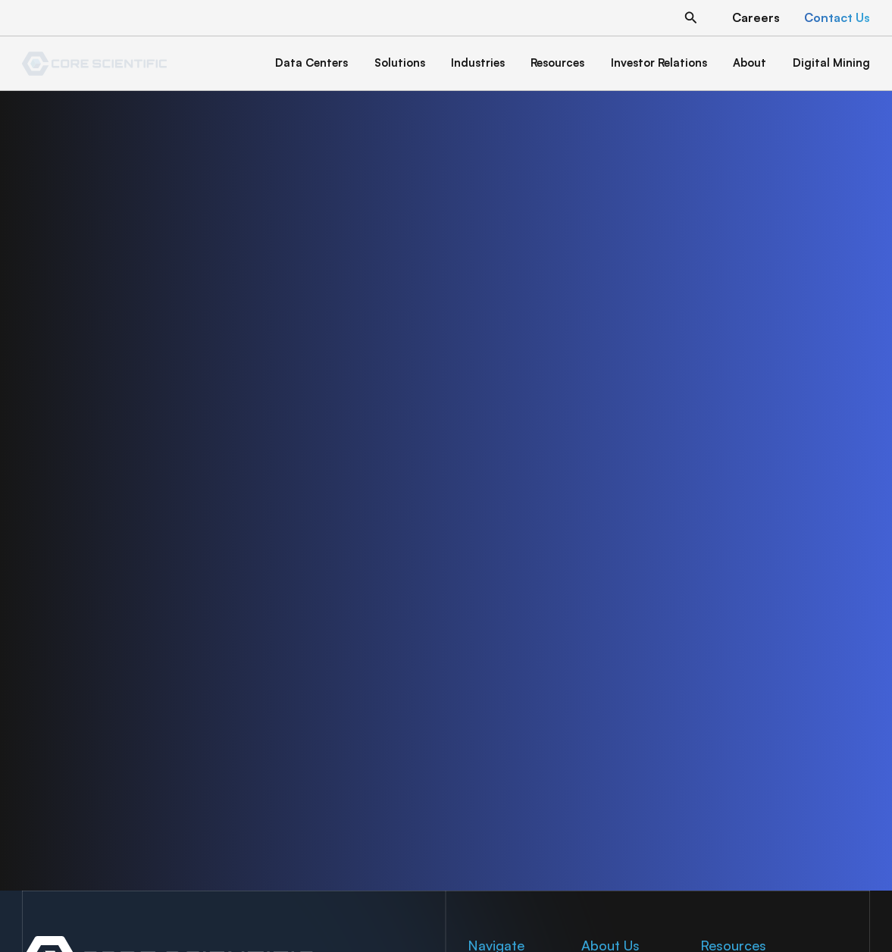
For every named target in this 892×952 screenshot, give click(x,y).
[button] (691, 18)
